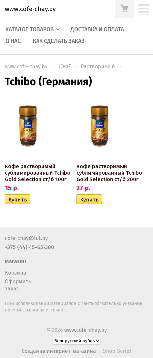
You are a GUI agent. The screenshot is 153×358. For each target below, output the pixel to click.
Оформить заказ (18, 285)
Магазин (15, 261)
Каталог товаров (29, 29)
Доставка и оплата (97, 29)
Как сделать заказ (59, 41)
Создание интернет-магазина (59, 351)
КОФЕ (64, 66)
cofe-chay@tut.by (26, 238)
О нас (13, 41)
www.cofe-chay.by (26, 66)
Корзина (15, 273)
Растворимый (98, 66)
